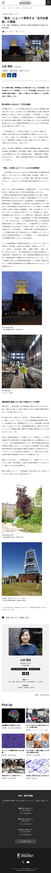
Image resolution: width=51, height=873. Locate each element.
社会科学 (5, 70)
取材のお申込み (34, 669)
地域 (8, 617)
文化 (27, 617)
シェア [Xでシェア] (11, 31)
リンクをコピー (20, 31)
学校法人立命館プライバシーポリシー (30, 868)
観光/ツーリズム (24, 70)
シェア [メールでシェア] (5, 31)
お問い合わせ (25, 841)
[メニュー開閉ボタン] (3, 2)
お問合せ (48, 2)
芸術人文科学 (13, 70)
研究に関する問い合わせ (19, 669)
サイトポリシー (15, 868)
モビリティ (14, 617)
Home (3, 8)
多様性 (22, 617)
